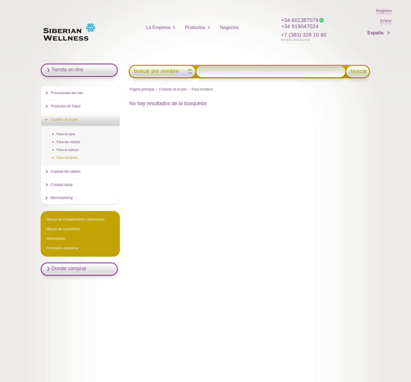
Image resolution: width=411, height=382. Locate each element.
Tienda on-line (67, 69)
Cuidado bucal (61, 185)
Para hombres (67, 158)
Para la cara (65, 134)
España (375, 32)
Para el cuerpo (67, 150)
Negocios (229, 27)
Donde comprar (68, 268)
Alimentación (56, 239)
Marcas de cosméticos (63, 229)
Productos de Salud (65, 106)
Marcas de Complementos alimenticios (75, 219)
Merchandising (61, 198)
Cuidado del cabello (65, 172)
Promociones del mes (67, 93)
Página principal (142, 89)
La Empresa (158, 27)
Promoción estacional (62, 248)
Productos (195, 27)
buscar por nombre (156, 71)
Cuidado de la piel (172, 89)
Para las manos (68, 142)
